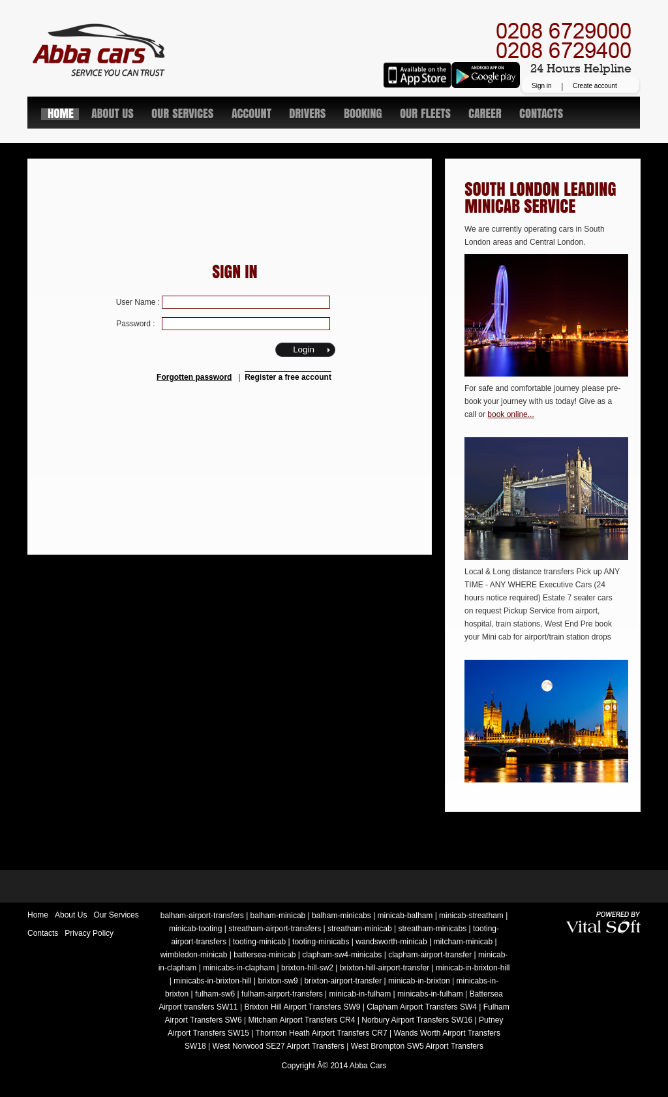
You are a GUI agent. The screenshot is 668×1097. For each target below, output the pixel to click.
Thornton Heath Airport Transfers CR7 (321, 1033)
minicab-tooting (195, 928)
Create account (595, 85)
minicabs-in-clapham (239, 967)
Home (37, 914)
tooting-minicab (259, 941)
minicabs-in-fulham (430, 993)
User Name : (223, 302)
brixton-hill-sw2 (307, 967)
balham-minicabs (341, 915)
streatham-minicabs (432, 928)
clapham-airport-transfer (430, 954)
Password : (222, 323)
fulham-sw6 (215, 993)
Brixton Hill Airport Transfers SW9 (302, 1007)
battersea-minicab (265, 954)
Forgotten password (194, 377)
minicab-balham (405, 915)
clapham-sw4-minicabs (342, 954)
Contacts (42, 933)
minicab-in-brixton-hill (472, 967)
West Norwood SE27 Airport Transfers (278, 1046)
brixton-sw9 (277, 980)
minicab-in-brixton (419, 980)
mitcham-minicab (463, 941)
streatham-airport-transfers (274, 928)
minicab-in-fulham (360, 993)
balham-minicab (278, 915)
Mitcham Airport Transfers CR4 (301, 1020)
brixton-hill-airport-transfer (384, 967)
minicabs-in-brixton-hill (212, 980)
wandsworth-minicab (391, 941)
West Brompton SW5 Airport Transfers (417, 1046)
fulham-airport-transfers (282, 993)
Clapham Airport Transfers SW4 (422, 1007)
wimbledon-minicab (194, 954)
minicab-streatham (471, 915)
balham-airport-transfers (202, 915)
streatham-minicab (359, 928)
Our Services (115, 914)
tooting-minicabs (320, 941)
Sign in (542, 85)
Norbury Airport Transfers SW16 (416, 1020)
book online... (510, 414)
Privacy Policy (89, 933)
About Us (71, 914)
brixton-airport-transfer (343, 980)
